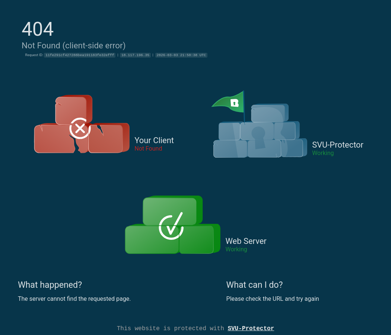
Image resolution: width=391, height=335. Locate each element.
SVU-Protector (251, 328)
